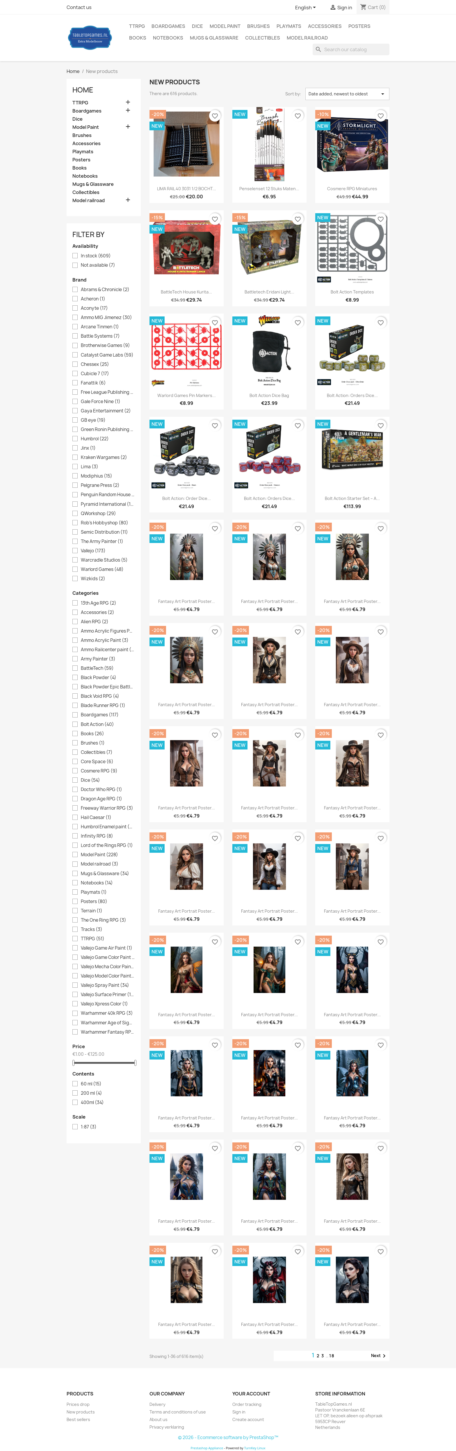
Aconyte (94, 308)
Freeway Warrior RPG (107, 808)
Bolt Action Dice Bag (269, 395)
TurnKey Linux (255, 1448)
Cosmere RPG (99, 771)
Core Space (97, 762)
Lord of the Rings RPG (107, 845)
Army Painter (98, 659)
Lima (89, 467)
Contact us (79, 7)
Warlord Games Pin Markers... (186, 395)
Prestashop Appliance (206, 1448)
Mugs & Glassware (214, 38)
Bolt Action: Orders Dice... (352, 395)
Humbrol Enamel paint (108, 827)
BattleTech (97, 668)
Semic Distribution (104, 532)
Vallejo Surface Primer (108, 995)
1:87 (89, 1127)
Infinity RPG (97, 836)
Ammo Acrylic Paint (105, 640)
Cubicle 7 (95, 374)
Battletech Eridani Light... (269, 292)
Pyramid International (108, 504)
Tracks (91, 929)
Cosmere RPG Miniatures (352, 188)
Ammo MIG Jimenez (106, 318)
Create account (248, 1419)
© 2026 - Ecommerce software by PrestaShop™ (228, 1437)
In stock (96, 256)
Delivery (157, 1404)
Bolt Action (97, 724)
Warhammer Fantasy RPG (108, 1032)
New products (81, 1412)
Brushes (258, 26)
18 (332, 1356)
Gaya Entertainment (106, 411)
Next (379, 1355)
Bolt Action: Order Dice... (186, 498)
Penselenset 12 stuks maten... (269, 188)
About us (158, 1419)
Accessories (325, 26)
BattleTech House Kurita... (186, 292)
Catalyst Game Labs (107, 355)
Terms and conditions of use (177, 1412)
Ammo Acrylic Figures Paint (108, 631)
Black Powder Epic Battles (108, 687)
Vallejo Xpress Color (104, 1004)
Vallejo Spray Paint (105, 985)
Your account (251, 1394)
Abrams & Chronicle (105, 290)
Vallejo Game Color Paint (108, 957)
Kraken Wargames (104, 457)
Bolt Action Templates (352, 292)
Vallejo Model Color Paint (108, 976)
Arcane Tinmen (100, 327)
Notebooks (168, 38)
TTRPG (137, 26)
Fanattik (93, 383)
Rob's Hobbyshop (104, 523)
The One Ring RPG (103, 920)
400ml (92, 1102)
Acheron (93, 299)
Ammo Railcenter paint (108, 650)
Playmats (289, 26)
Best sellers (78, 1419)
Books (137, 38)
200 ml (91, 1093)
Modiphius (96, 476)
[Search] (351, 49)
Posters (359, 26)
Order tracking (246, 1404)
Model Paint (225, 26)
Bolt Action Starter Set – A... (352, 498)
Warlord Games (102, 569)
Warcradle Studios (104, 560)
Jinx (88, 448)
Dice (197, 26)
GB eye (93, 420)
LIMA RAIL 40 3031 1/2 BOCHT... (186, 188)
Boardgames (168, 26)
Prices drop (78, 1404)
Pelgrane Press (100, 485)
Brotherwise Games (105, 345)
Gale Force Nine (100, 402)
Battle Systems (100, 336)
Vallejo (93, 551)
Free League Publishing (108, 392)
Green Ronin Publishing (108, 429)
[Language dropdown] (306, 7)
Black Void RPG (100, 696)
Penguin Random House (108, 495)
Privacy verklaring (166, 1427)
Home (82, 90)
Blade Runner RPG (103, 705)
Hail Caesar (96, 817)
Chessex (95, 364)
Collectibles (262, 38)
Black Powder (98, 678)
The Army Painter (102, 541)
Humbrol (95, 439)
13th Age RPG (98, 603)
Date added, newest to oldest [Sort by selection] (347, 93)
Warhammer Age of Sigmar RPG (108, 1023)
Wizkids (93, 579)
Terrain (91, 911)
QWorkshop (98, 514)
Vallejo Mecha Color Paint (108, 967)
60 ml (91, 1084)
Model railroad (307, 38)
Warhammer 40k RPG (107, 1013)
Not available (98, 265)
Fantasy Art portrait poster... (186, 601)
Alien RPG (94, 622)
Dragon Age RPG (101, 799)
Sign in (238, 1412)
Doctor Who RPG (101, 790)
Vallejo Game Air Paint (106, 948)
